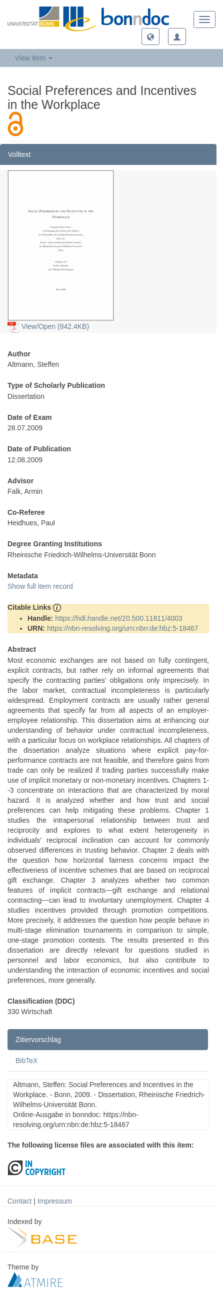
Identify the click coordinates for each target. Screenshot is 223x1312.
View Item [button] (33, 58)
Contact (20, 1201)
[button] (151, 36)
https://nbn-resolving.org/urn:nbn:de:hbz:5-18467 (122, 628)
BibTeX (27, 1061)
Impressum (55, 1201)
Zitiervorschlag (38, 1040)
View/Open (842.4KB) (48, 326)
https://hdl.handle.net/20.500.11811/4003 (118, 618)
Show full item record (40, 586)
